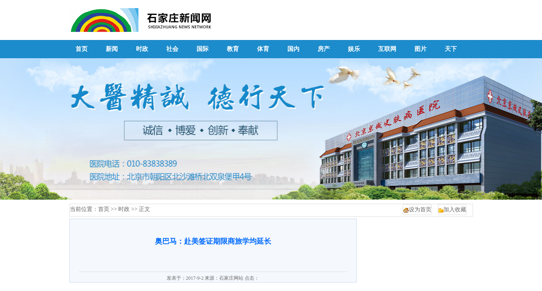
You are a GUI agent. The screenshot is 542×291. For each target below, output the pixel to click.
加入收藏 (455, 210)
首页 (103, 209)
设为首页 (420, 210)
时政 (124, 209)
